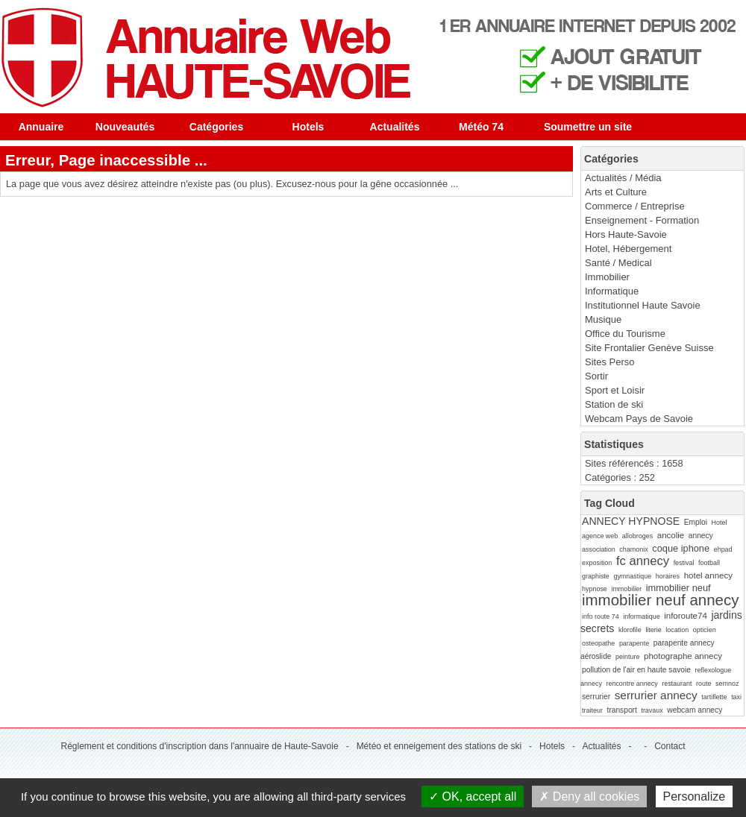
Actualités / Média (623, 177)
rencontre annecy (631, 683)
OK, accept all (472, 796)
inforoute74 (685, 615)
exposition (597, 563)
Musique (603, 319)
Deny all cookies (589, 796)
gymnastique (632, 576)
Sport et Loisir (615, 390)
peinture (627, 656)
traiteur (592, 710)
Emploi (695, 522)
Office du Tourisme (625, 333)
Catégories (216, 127)
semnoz (727, 683)
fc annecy (642, 561)
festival (684, 563)
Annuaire (41, 127)
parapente (634, 643)
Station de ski (614, 404)
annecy (701, 535)
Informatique (612, 291)
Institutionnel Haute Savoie (642, 305)
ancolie (671, 535)
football (709, 563)
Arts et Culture (616, 192)
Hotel (719, 522)
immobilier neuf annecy (660, 599)
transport (621, 710)
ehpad (723, 549)
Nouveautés (124, 127)
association (598, 549)
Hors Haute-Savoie (626, 234)
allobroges (637, 536)
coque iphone (680, 548)
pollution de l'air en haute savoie (636, 670)
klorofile (630, 630)
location (677, 630)
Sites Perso (609, 362)
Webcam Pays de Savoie (639, 418)
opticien (704, 630)
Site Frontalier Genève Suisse (649, 347)
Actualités (395, 127)
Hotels (308, 127)
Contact (669, 746)
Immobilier (607, 277)
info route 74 (600, 616)
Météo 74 (481, 127)
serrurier (596, 697)
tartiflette (714, 697)
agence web (600, 536)
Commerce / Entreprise (635, 206)
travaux (651, 710)
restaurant (677, 683)
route (703, 683)
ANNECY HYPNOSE (631, 521)
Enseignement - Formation (642, 220)
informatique (641, 616)
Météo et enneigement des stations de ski (439, 746)
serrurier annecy (656, 695)
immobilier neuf (678, 587)
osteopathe (598, 643)
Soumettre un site (588, 127)
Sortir (596, 376)
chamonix (633, 549)
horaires (668, 576)
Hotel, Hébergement (628, 248)
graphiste (595, 576)
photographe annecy (683, 656)
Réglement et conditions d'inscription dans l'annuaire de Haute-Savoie (199, 746)
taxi (736, 697)
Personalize (694, 796)
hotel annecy (708, 575)
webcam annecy (694, 710)
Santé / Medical (618, 262)
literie (653, 630)
